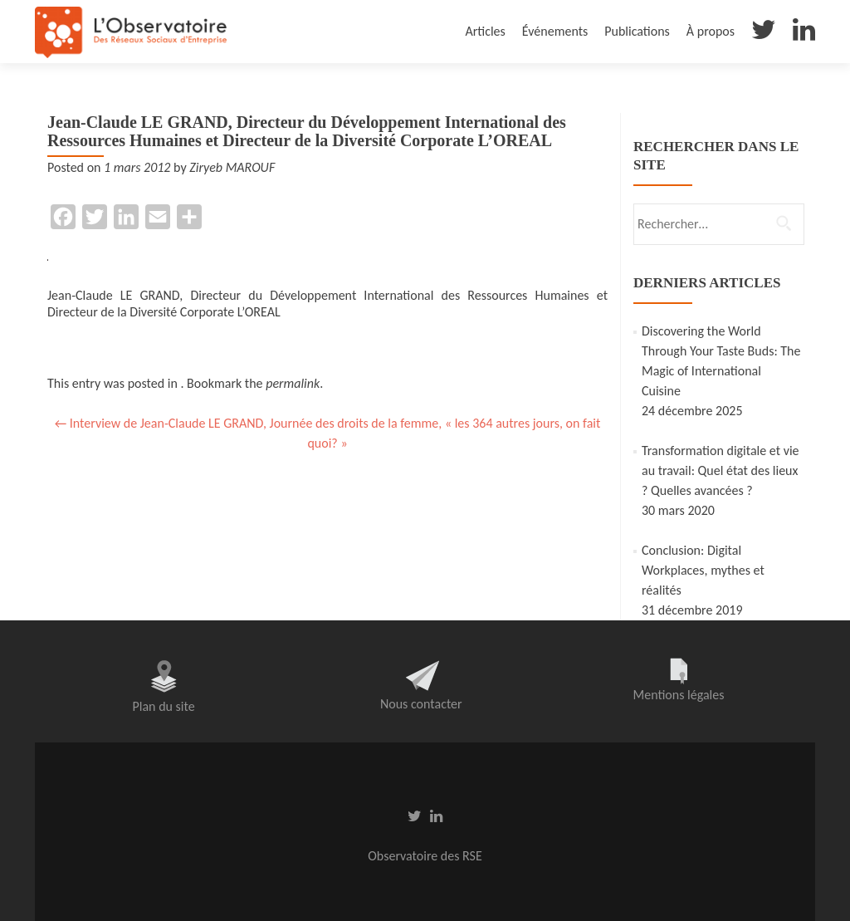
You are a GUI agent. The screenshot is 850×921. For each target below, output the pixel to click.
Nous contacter (421, 704)
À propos (710, 31)
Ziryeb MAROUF (232, 167)
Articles (485, 31)
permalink (293, 383)
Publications (637, 31)
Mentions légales (678, 695)
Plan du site (164, 706)
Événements (555, 31)
